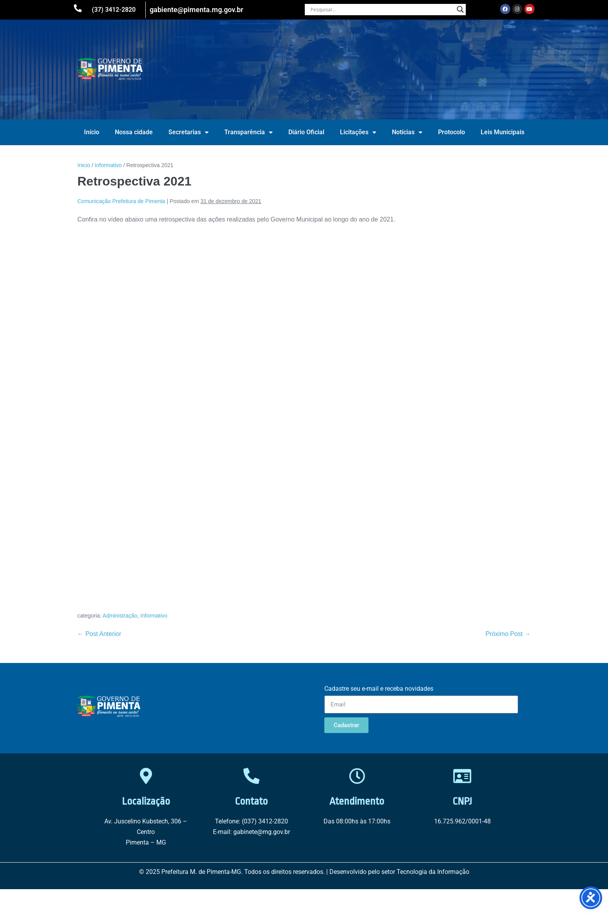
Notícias (407, 132)
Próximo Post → (508, 633)
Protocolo (451, 132)
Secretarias (188, 132)
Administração (120, 615)
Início (91, 132)
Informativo (153, 615)
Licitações (358, 132)
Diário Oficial (306, 132)
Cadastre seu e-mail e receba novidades (378, 688)
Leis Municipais (502, 132)
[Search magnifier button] (460, 9)
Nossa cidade (134, 132)
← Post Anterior (99, 633)
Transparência (248, 132)
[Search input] (382, 9)
